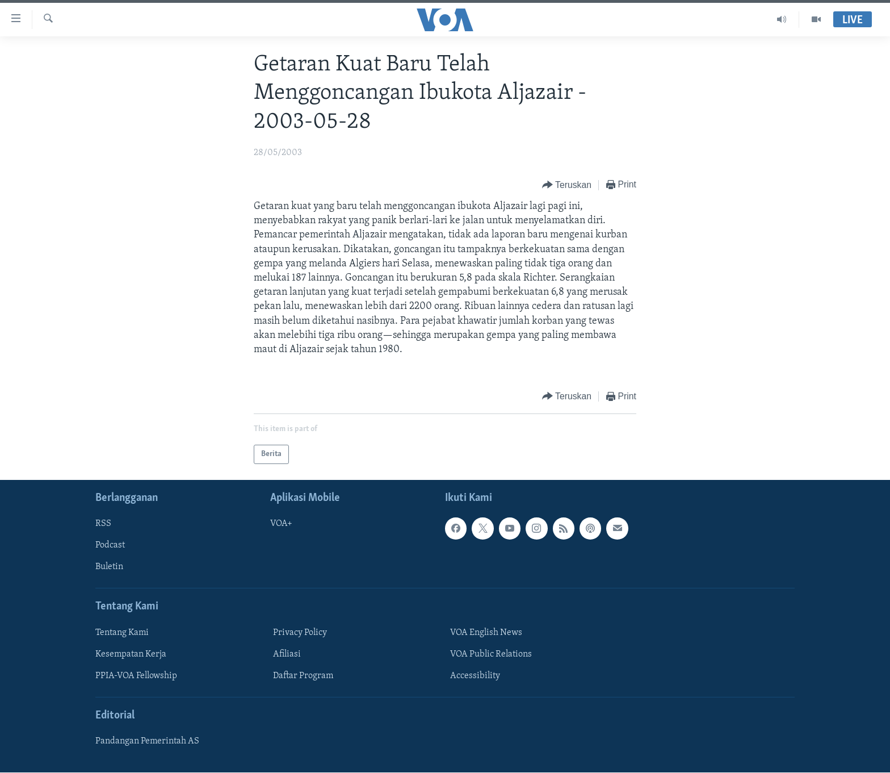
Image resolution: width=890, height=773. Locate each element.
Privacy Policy (300, 632)
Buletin (109, 567)
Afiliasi (287, 654)
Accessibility (475, 675)
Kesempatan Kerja (130, 654)
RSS (103, 524)
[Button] (566, 185)
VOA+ (281, 524)
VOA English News (486, 632)
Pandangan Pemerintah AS (147, 741)
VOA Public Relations (491, 654)
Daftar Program (303, 675)
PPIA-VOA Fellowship (136, 675)
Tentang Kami (122, 632)
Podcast (110, 545)
